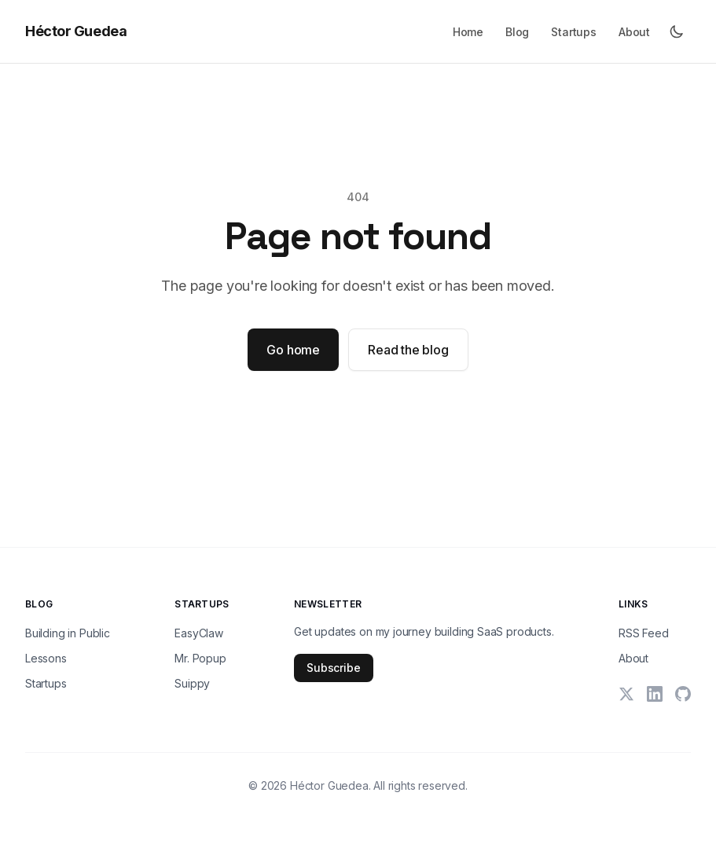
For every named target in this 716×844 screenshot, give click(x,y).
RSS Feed (644, 633)
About (634, 32)
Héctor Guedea (76, 31)
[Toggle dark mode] (677, 31)
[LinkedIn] (655, 694)
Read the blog (408, 350)
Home (468, 32)
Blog (517, 32)
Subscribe (333, 667)
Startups (574, 32)
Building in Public (67, 633)
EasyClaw (198, 633)
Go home (293, 350)
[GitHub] (683, 694)
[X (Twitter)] (626, 694)
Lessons (46, 658)
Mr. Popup (200, 658)
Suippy (192, 683)
